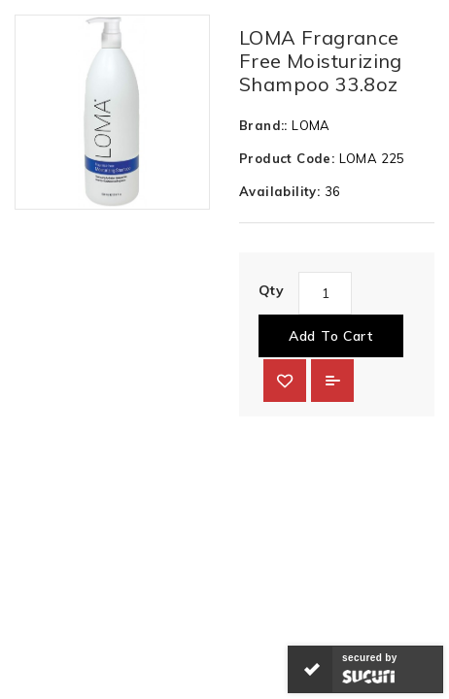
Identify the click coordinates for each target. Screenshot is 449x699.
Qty (271, 290)
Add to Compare (332, 380)
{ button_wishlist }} (284, 380)
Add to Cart (331, 336)
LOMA (311, 125)
